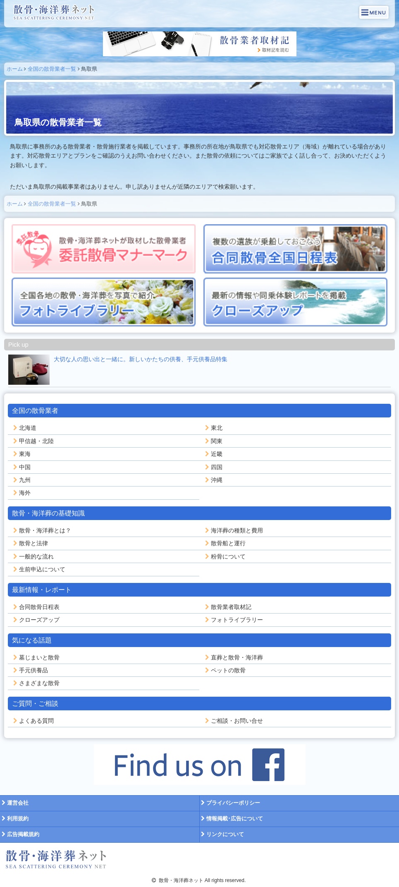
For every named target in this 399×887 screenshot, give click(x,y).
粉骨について (224, 556)
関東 (212, 441)
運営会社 (14, 803)
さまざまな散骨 (36, 683)
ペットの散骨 (224, 670)
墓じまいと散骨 (36, 657)
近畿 (212, 454)
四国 (212, 467)
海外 (21, 492)
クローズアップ (36, 619)
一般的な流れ (33, 556)
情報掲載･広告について (231, 818)
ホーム (15, 69)
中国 (21, 467)
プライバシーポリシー (230, 803)
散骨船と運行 (224, 543)
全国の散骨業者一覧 (52, 69)
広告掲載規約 (19, 834)
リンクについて (222, 834)
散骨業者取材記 (227, 607)
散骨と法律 (30, 543)
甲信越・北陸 (33, 441)
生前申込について (38, 569)
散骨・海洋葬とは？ (41, 530)
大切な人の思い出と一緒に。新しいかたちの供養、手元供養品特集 (140, 359)
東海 (21, 454)
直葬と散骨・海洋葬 (233, 657)
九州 (21, 480)
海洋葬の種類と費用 (233, 530)
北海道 (24, 427)
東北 (212, 427)
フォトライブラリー (233, 619)
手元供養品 (30, 670)
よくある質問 (33, 720)
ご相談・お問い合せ (233, 720)
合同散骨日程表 (36, 607)
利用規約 (14, 818)
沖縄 (212, 480)
